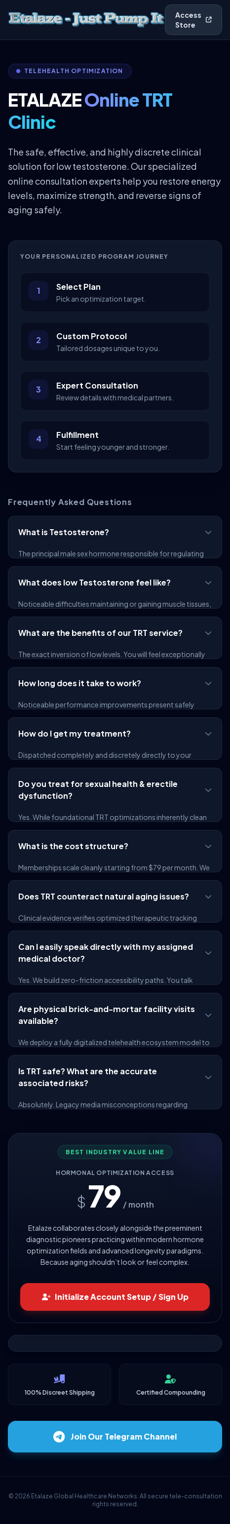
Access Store (193, 19)
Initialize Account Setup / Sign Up (115, 1296)
